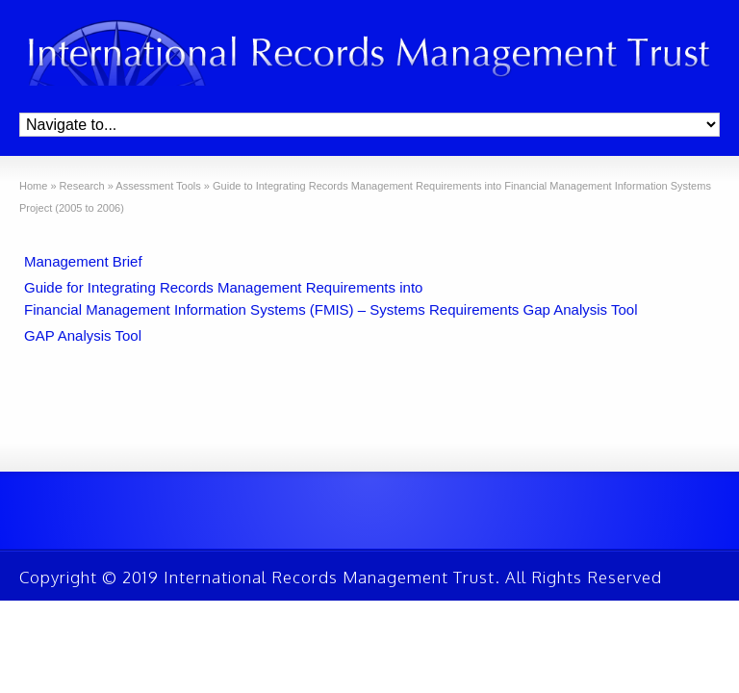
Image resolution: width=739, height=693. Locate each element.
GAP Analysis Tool (82, 335)
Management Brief (83, 261)
